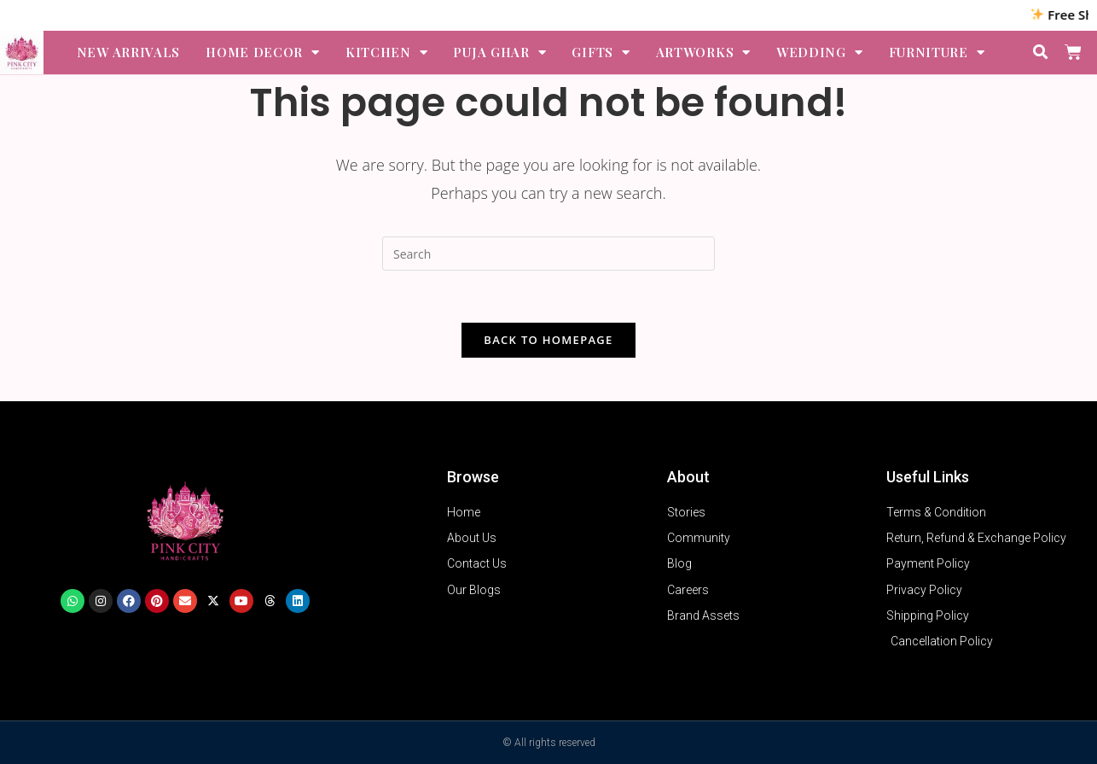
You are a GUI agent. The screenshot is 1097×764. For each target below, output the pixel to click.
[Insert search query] (548, 253)
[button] (1041, 52)
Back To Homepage (548, 339)
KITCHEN (386, 52)
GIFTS (601, 52)
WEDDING (819, 52)
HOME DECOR (263, 52)
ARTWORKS (703, 52)
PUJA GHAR (499, 52)
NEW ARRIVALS (128, 52)
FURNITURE (937, 52)
